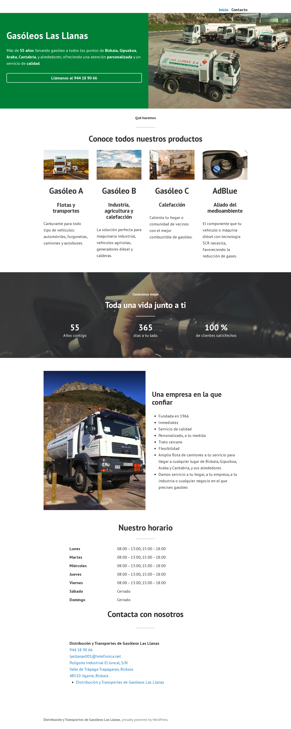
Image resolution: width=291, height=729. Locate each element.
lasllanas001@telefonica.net (95, 656)
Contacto (239, 9)
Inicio (223, 9)
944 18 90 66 (81, 649)
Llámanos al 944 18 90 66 (74, 78)
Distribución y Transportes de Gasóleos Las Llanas (120, 682)
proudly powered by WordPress (145, 719)
